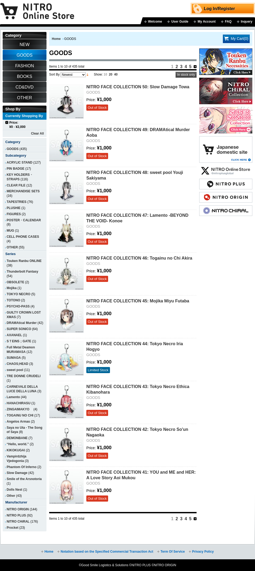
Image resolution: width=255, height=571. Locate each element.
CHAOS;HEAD (17, 364)
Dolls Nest (14, 489)
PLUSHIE (13, 208)
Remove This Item (7, 122)
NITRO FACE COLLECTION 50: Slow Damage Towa (137, 86)
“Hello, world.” (18, 444)
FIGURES (14, 214)
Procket (12, 528)
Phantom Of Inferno (21, 467)
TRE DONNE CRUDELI (24, 376)
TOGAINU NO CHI (20, 415)
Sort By (54, 74)
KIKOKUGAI (16, 450)
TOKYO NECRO (18, 294)
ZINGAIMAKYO (20, 409)
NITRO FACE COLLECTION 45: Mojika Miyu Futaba (137, 300)
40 (115, 74)
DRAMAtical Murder (22, 323)
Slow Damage (17, 473)
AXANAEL (14, 335)
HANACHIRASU (19, 403)
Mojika (11, 288)
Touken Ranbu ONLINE (24, 261)
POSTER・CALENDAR (24, 220)
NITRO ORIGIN (18, 509)
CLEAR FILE (16, 185)
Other (11, 496)
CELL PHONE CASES (23, 237)
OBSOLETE (15, 282)
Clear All (37, 133)
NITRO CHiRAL (18, 521)
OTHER (12, 247)
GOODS (13, 149)
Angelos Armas (18, 421)
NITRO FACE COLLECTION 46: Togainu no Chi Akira (139, 258)
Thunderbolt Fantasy (22, 271)
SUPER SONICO (19, 329)
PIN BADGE (15, 168)
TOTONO (13, 300)
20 (110, 74)
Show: (98, 74)
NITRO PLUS (16, 515)
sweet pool (15, 370)
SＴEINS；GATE (19, 341)
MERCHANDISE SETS (23, 191)
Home (56, 39)
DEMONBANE (17, 438)
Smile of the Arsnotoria (24, 479)
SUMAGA (14, 358)
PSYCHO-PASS (18, 306)
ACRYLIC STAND (19, 162)
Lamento (13, 397)
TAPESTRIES (17, 202)
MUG (10, 230)
